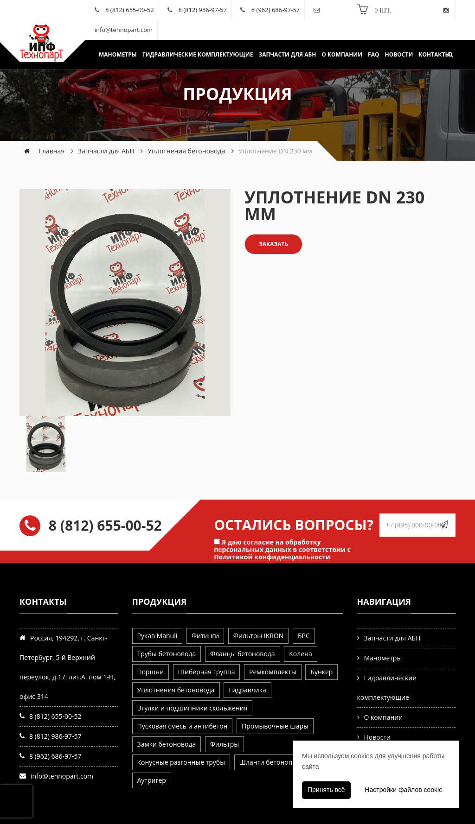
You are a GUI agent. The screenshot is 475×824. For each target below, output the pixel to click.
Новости (399, 54)
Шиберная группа (206, 671)
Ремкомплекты (272, 671)
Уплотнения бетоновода (186, 150)
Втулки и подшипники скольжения (192, 708)
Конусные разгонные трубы (181, 762)
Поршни (150, 671)
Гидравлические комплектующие (197, 54)
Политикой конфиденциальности (272, 556)
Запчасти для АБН (287, 54)
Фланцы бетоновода (242, 653)
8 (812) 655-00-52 (129, 10)
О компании (341, 54)
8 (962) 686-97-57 (275, 10)
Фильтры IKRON (258, 635)
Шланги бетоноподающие (281, 762)
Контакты (434, 54)
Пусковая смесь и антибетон (182, 726)
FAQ (373, 54)
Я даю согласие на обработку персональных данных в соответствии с (282, 549)
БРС (304, 635)
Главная (52, 150)
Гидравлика (247, 689)
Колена (300, 653)
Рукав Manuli (157, 635)
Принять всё (326, 789)
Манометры (118, 54)
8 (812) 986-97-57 (202, 10)
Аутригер (151, 780)
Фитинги (205, 635)
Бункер (321, 671)
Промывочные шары (275, 726)
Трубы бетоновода (166, 653)
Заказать (273, 244)
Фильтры (224, 744)
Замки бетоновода (166, 744)
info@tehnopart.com (124, 29)
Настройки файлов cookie (404, 789)
